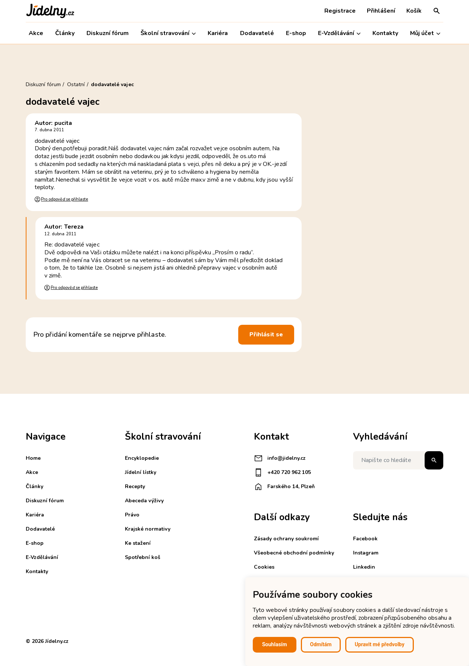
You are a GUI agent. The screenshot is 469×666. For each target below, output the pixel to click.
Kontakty (385, 33)
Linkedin (364, 567)
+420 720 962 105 (282, 472)
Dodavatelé (257, 33)
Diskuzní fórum (107, 33)
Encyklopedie (142, 458)
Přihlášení (381, 11)
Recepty (135, 486)
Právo (132, 514)
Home (33, 458)
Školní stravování (168, 33)
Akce (36, 33)
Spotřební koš (142, 557)
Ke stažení (138, 543)
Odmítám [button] (321, 644)
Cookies (264, 567)
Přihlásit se (266, 334)
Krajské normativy (147, 529)
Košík (414, 11)
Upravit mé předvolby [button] (379, 644)
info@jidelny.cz (280, 458)
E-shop (296, 33)
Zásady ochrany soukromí (286, 538)
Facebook (365, 538)
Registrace (340, 11)
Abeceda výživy (144, 500)
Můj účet (425, 33)
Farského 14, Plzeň (284, 486)
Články (65, 33)
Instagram (365, 552)
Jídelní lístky (140, 472)
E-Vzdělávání (339, 33)
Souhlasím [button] (274, 644)
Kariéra (218, 33)
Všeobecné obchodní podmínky (294, 552)
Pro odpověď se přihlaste (64, 199)
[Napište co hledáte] (398, 460)
